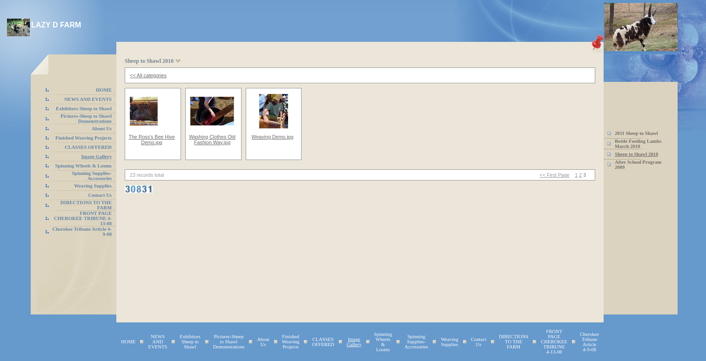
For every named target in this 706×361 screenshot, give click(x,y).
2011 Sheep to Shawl (636, 133)
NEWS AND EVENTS (88, 99)
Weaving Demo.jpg (273, 137)
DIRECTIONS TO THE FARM (513, 341)
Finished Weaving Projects (83, 137)
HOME (104, 90)
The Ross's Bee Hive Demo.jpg (151, 139)
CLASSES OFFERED (88, 147)
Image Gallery (96, 156)
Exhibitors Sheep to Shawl (84, 108)
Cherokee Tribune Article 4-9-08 (589, 342)
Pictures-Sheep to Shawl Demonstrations (86, 119)
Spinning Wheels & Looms (83, 165)
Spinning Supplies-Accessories (92, 176)
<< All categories (148, 75)
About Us (102, 128)
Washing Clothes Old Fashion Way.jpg (212, 139)
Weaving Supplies (93, 185)
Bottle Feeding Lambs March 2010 (638, 144)
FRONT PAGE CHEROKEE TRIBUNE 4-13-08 (83, 218)
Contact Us (100, 195)
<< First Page (555, 175)
